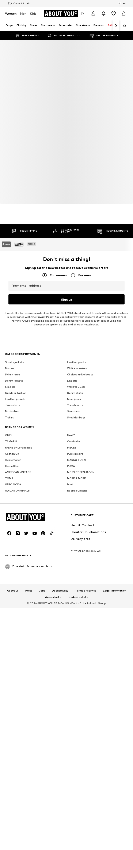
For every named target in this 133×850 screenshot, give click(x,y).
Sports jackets (14, 362)
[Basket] (123, 13)
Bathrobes (12, 411)
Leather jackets (15, 399)
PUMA (71, 466)
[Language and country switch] (122, 3)
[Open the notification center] (103, 13)
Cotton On (12, 453)
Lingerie (72, 380)
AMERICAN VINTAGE (18, 472)
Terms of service (85, 590)
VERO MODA (13, 484)
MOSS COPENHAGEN (80, 472)
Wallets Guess (76, 386)
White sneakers (77, 368)
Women (11, 13)
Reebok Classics (77, 490)
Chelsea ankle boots (80, 374)
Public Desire (75, 453)
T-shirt (9, 417)
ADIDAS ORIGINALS (17, 490)
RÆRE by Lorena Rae (18, 447)
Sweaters (73, 411)
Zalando (92, 603)
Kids (33, 13)
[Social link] (9, 533)
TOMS (9, 478)
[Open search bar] (123, 26)
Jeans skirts (12, 405)
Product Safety (78, 597)
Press (28, 590)
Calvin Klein (12, 466)
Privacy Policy (45, 316)
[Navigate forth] (116, 25)
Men (23, 13)
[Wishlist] (113, 13)
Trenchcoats (75, 405)
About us (13, 590)
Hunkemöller (13, 459)
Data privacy (60, 590)
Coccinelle (73, 441)
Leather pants (76, 362)
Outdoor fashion (15, 392)
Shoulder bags (76, 417)
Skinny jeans (12, 374)
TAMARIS (11, 441)
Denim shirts (75, 392)
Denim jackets (14, 380)
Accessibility (53, 597)
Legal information (114, 590)
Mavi (70, 484)
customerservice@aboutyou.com (84, 320)
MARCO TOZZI (76, 459)
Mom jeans (74, 399)
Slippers (10, 386)
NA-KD (71, 435)
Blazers (10, 368)
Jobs (42, 590)
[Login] (93, 13)
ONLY (8, 435)
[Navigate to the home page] (61, 13)
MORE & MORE (76, 478)
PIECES (71, 447)
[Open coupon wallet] (83, 13)
